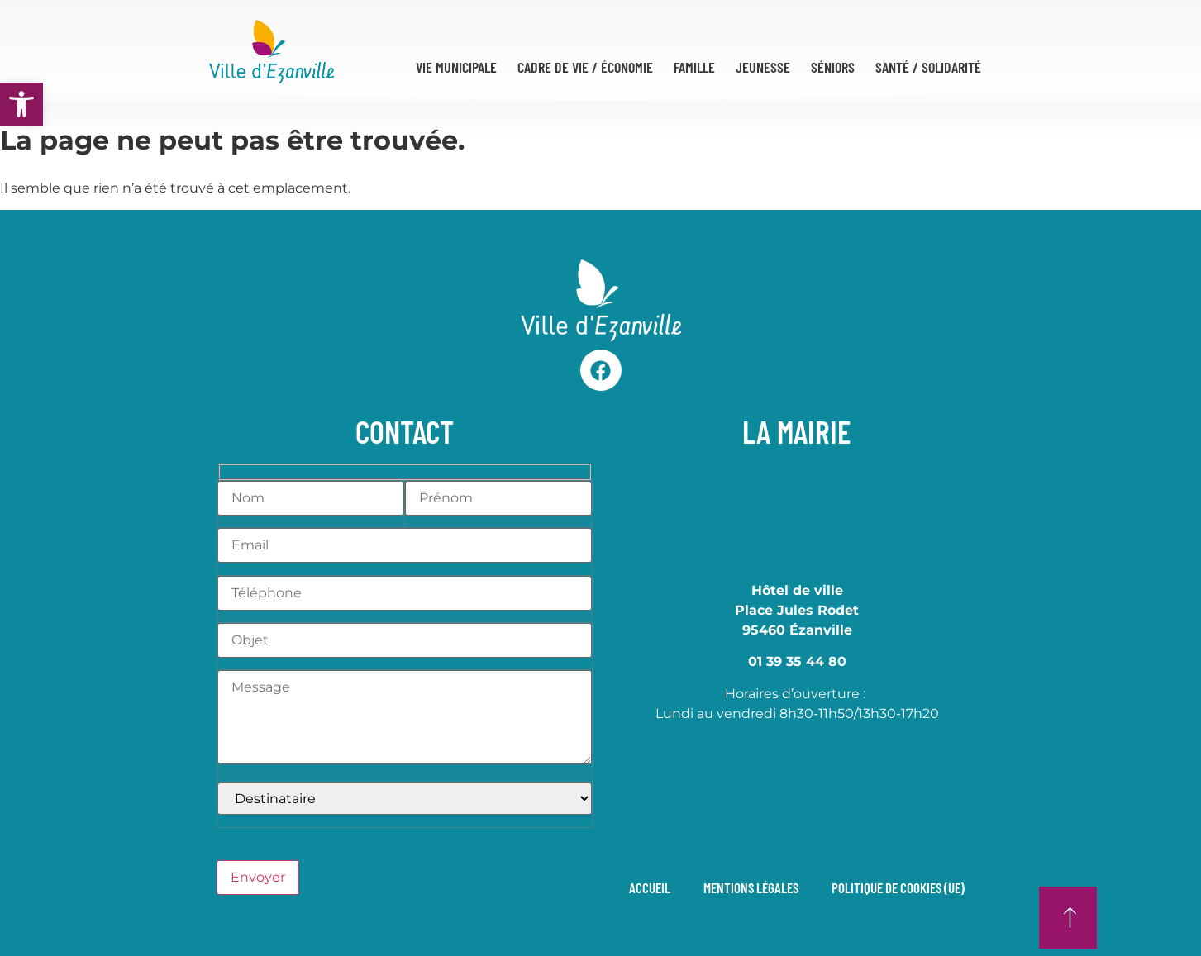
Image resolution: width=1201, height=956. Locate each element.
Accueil (649, 887)
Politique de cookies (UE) (898, 887)
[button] (21, 104)
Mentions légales (750, 887)
